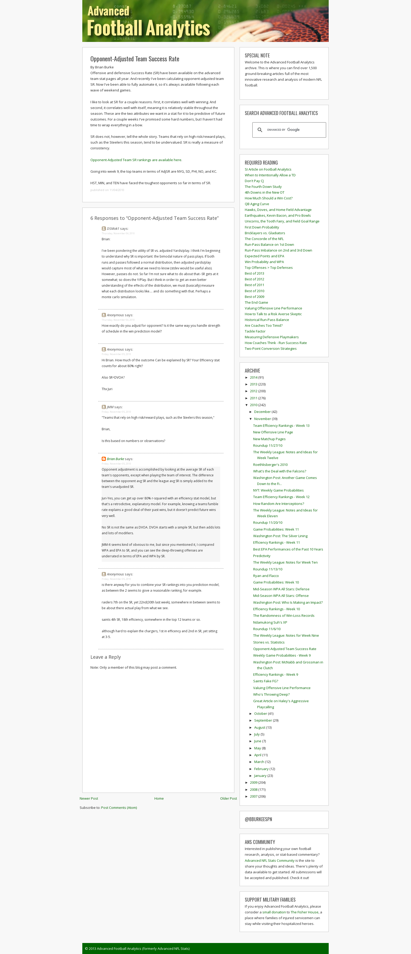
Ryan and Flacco (266, 575)
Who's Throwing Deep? (271, 694)
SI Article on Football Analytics (268, 169)
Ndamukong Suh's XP (270, 622)
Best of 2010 (254, 290)
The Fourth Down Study (263, 186)
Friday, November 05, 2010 (116, 354)
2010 (254, 404)
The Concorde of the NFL (264, 238)
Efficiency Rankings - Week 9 (275, 674)
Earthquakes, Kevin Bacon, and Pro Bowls (278, 215)
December (263, 411)
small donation (274, 912)
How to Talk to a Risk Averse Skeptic (273, 314)
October (261, 713)
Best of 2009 (254, 296)
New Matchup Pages (269, 439)
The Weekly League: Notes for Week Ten (285, 562)
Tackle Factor (255, 331)
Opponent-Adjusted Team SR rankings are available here (135, 159)
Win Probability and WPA (264, 261)
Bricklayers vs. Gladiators (265, 233)
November (263, 418)
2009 (254, 782)
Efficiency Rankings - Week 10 (276, 609)
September (263, 720)
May (258, 748)
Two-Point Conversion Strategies (271, 348)
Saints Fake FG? (265, 681)
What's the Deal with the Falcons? (279, 471)
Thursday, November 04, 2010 (118, 233)
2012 (254, 391)
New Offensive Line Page (273, 432)
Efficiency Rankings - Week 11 (276, 542)
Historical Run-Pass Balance (267, 319)
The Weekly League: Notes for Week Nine (286, 635)
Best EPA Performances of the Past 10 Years (288, 549)
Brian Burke (115, 458)
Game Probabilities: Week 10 (276, 582)
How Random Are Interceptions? (278, 503)
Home (159, 798)
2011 (254, 398)
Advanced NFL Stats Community (270, 860)
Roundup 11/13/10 (267, 569)
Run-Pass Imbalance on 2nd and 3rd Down (278, 250)
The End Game (256, 302)
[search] (288, 130)
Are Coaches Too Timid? (264, 325)
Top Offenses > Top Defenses (269, 267)
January (260, 775)
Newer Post (89, 798)
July (257, 734)
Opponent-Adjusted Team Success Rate (134, 58)
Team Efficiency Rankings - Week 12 (281, 496)
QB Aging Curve (257, 203)
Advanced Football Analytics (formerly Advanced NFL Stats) (143, 948)
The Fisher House (304, 912)
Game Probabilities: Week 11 (276, 529)
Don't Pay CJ (254, 180)
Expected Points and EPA (264, 256)
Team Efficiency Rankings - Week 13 (281, 425)
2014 (254, 377)
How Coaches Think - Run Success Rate (276, 342)
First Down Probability (262, 227)
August (260, 727)
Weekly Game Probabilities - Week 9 (282, 655)
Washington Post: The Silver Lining (280, 535)
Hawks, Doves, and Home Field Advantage (278, 209)
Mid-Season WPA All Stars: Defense (281, 589)
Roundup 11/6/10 (266, 628)
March (259, 761)
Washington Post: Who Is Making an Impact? (288, 602)
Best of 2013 (254, 273)
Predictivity (262, 555)
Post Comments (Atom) (119, 807)
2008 (254, 789)
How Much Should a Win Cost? (269, 198)
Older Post (228, 798)
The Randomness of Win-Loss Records (284, 615)
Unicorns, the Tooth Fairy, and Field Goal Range (282, 221)
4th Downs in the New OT (264, 192)
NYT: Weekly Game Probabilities (278, 490)
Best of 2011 (254, 284)
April (258, 755)
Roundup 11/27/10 (267, 445)
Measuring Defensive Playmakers (272, 337)
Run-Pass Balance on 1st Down (269, 244)
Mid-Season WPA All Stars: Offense (281, 595)
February (261, 768)
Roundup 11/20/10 (267, 522)
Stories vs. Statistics (269, 642)
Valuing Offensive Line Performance (273, 308)
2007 (254, 796)
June (258, 741)
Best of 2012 (254, 279)
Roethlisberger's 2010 (270, 464)
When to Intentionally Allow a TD (270, 175)
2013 (254, 384)
